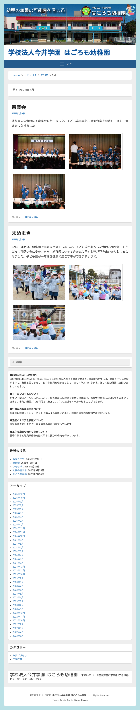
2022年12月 (19, 613)
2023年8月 (18, 582)
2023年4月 (18, 597)
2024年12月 (19, 528)
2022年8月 (18, 628)
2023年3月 (18, 601)
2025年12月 (19, 494)
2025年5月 (18, 513)
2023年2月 (18, 605)
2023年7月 (18, 586)
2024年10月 (19, 536)
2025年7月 (18, 505)
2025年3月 (18, 517)
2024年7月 (18, 547)
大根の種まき (20, 470)
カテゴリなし (31, 217)
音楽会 (19, 107)
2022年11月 (19, 617)
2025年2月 (18, 521)
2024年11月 (19, 532)
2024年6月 (18, 551)
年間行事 (17, 659)
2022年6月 (18, 636)
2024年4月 (18, 555)
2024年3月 (18, 559)
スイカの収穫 (20, 474)
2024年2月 (18, 563)
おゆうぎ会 (18, 459)
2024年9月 (18, 540)
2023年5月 (18, 594)
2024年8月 (18, 544)
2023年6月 (18, 590)
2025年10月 (19, 498)
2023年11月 (19, 570)
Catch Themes (81, 700)
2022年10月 (19, 620)
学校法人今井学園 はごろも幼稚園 (59, 52)
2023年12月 (19, 567)
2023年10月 (19, 574)
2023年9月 (18, 578)
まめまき (21, 233)
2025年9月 (18, 501)
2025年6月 (18, 509)
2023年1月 (18, 609)
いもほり (17, 466)
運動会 (16, 463)
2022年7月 (18, 632)
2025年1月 (18, 524)
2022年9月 (18, 624)
